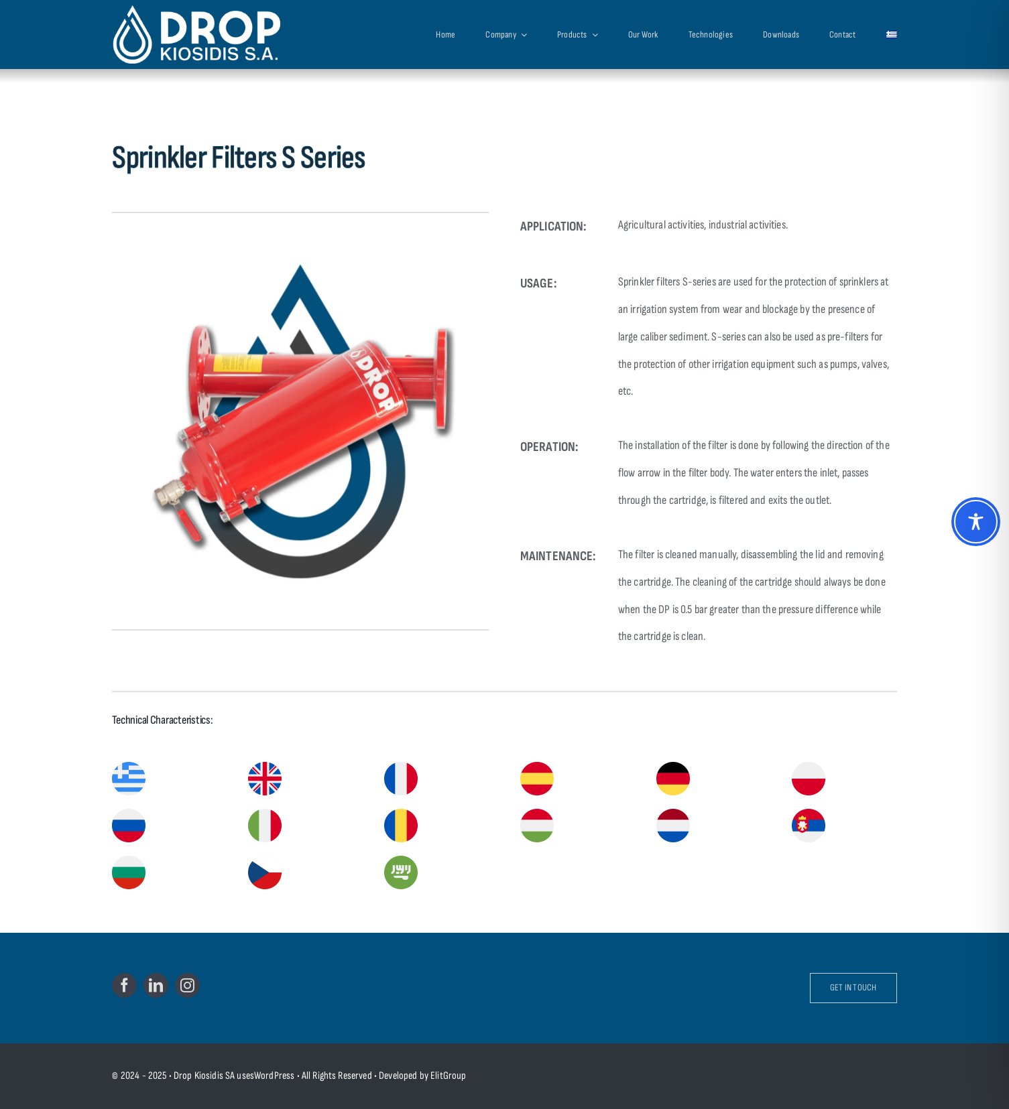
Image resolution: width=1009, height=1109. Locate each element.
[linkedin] (155, 985)
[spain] (537, 767)
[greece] (128, 767)
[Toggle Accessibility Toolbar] (976, 522)
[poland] (808, 767)
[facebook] (124, 985)
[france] (401, 767)
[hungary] (537, 813)
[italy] (265, 813)
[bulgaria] (128, 860)
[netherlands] (673, 813)
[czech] (265, 860)
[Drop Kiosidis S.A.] (211, 34)
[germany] (673, 767)
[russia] (128, 813)
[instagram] (187, 985)
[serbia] (808, 813)
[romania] (401, 813)
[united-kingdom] (265, 767)
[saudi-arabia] (401, 860)
